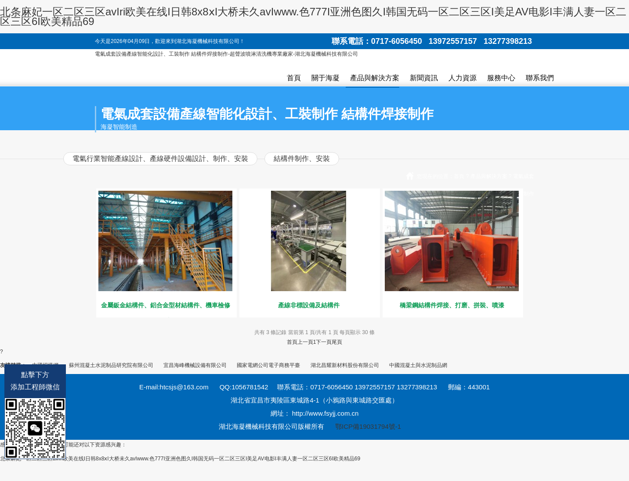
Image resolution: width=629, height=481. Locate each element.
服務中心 (501, 78)
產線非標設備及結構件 (309, 305)
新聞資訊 (424, 78)
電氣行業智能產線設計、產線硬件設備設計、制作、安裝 (160, 158)
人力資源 (462, 78)
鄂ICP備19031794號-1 (368, 426)
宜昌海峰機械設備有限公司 (195, 365)
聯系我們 (540, 78)
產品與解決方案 (374, 78)
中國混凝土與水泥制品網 (418, 365)
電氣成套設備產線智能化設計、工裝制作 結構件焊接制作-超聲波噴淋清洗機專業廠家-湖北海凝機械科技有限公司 (226, 54)
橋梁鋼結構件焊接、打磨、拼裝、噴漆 (452, 305)
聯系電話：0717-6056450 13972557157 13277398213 (432, 41)
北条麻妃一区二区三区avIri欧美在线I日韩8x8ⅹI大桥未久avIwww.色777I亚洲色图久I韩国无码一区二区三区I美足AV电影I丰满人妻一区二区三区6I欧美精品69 (313, 16)
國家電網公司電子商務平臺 (268, 365)
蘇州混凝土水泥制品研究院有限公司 (111, 365)
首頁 (294, 78)
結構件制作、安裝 (302, 158)
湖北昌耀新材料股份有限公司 (345, 365)
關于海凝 (325, 78)
